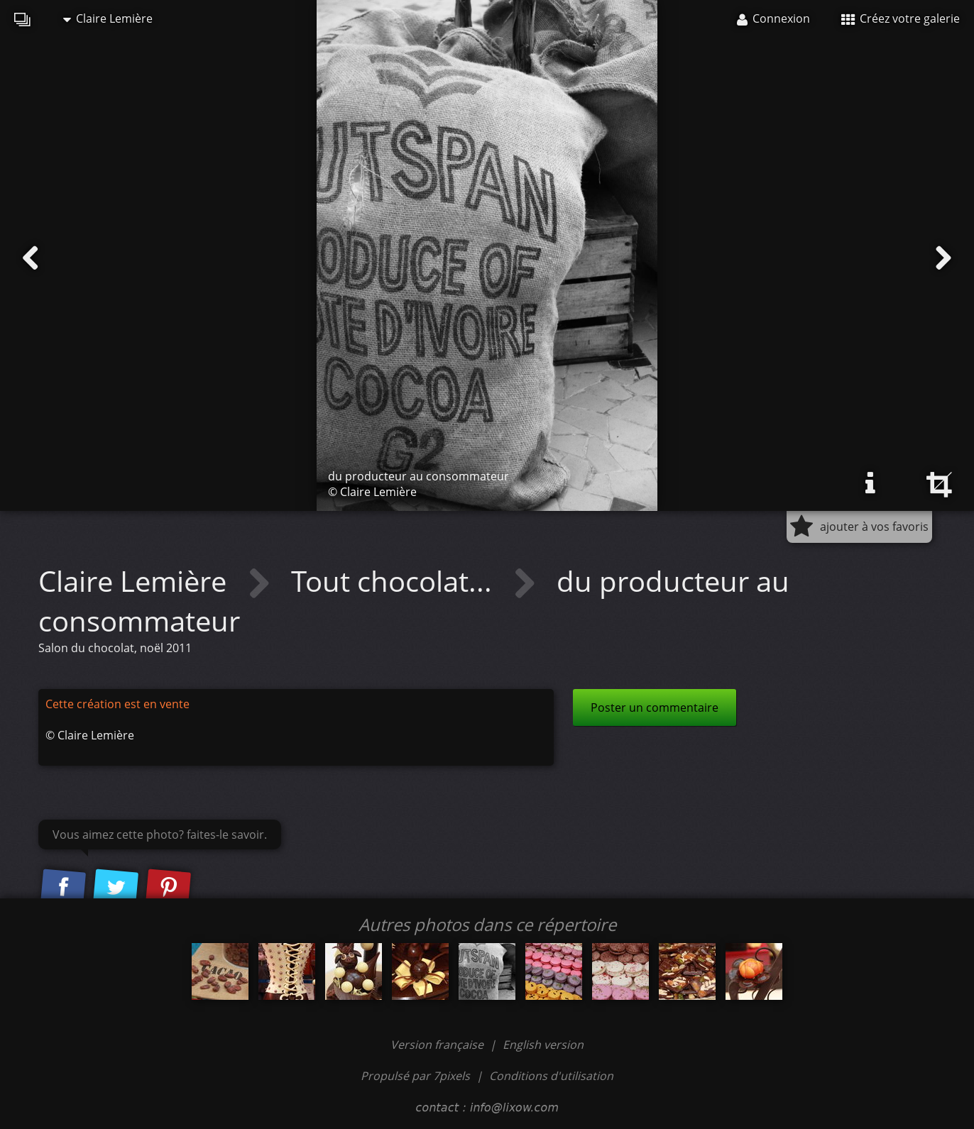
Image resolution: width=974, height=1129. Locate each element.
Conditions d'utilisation (551, 1076)
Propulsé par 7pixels (415, 1076)
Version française (438, 1044)
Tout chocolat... (395, 580)
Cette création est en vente (117, 704)
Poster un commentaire (654, 707)
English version (543, 1044)
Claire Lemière (108, 18)
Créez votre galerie (900, 18)
